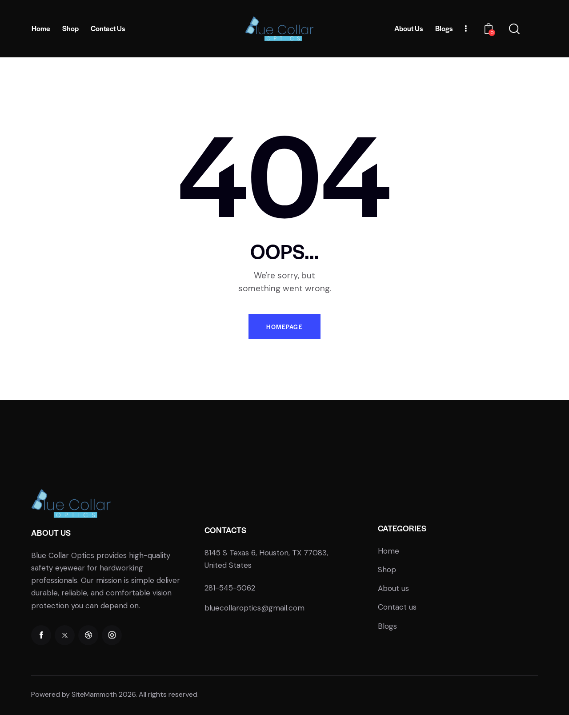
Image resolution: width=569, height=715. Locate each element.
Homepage (284, 326)
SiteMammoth (94, 694)
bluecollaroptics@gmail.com (254, 608)
